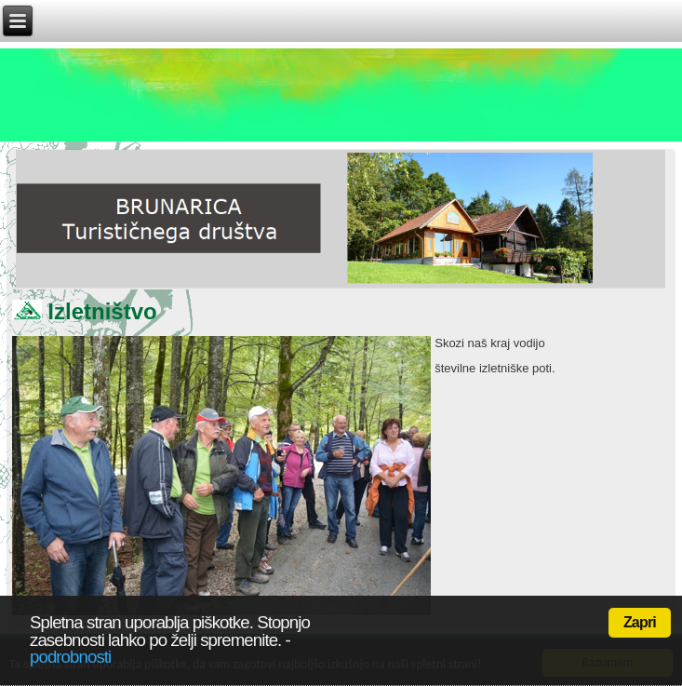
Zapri (639, 622)
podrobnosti (70, 656)
